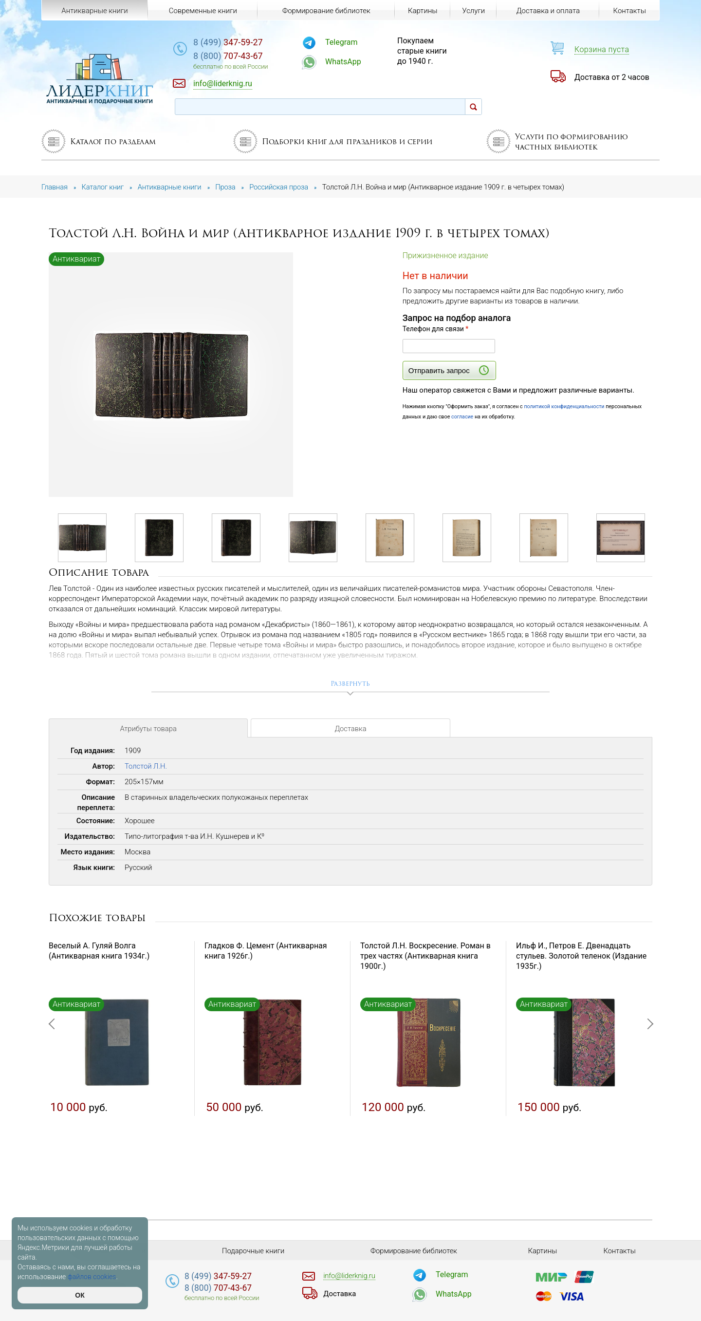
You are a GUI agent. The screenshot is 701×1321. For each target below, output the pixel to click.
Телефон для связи (436, 329)
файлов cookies (92, 1277)
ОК (79, 1295)
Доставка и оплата (547, 10)
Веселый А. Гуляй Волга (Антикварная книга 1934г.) (99, 951)
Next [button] (647, 1072)
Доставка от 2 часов (611, 77)
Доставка (350, 729)
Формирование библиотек (326, 10)
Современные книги (202, 10)
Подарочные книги (253, 1250)
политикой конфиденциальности (565, 406)
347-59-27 (236, 42)
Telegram (347, 42)
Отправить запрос (448, 370)
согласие (462, 417)
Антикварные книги (94, 10)
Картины (422, 10)
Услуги (473, 10)
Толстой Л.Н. (146, 766)
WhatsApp (349, 61)
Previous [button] (53, 1072)
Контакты (629, 10)
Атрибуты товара (148, 729)
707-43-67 (236, 56)
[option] (172, 375)
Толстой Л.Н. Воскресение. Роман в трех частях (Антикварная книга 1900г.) (425, 956)
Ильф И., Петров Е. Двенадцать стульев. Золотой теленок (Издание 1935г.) (581, 956)
